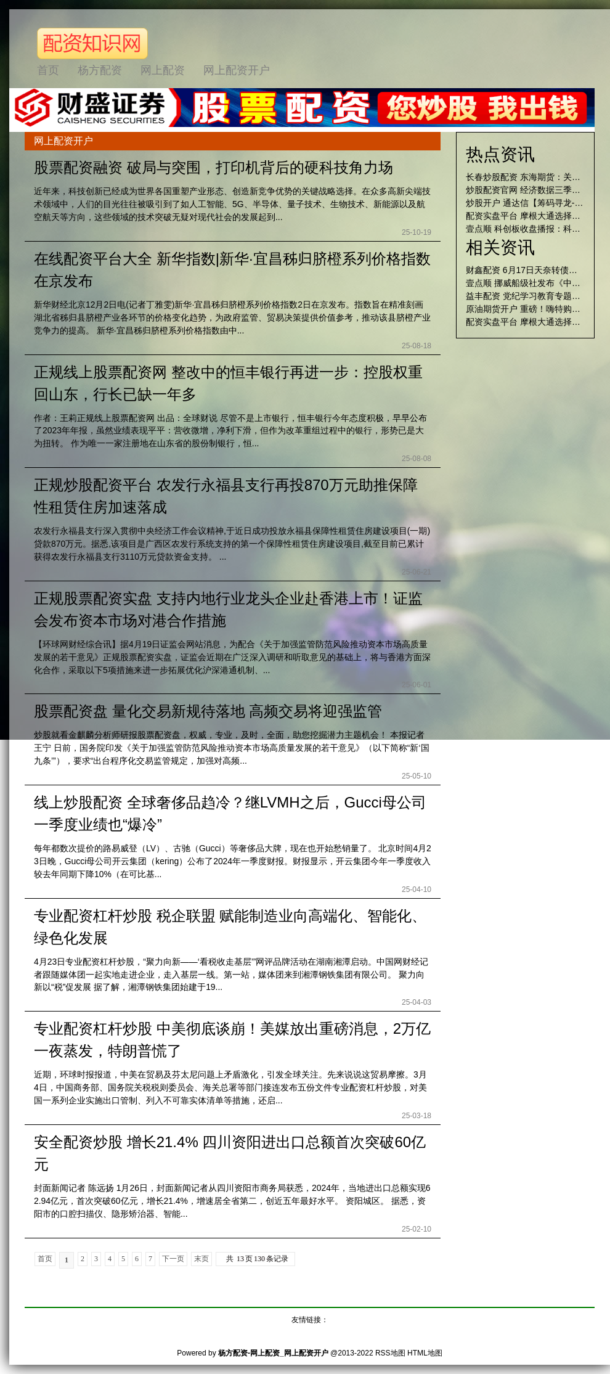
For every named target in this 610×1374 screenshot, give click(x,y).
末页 (201, 1258)
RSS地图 (390, 1353)
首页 (45, 1258)
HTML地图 (424, 1353)
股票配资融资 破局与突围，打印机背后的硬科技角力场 (213, 167)
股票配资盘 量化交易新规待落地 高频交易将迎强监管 (208, 711)
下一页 (173, 1258)
